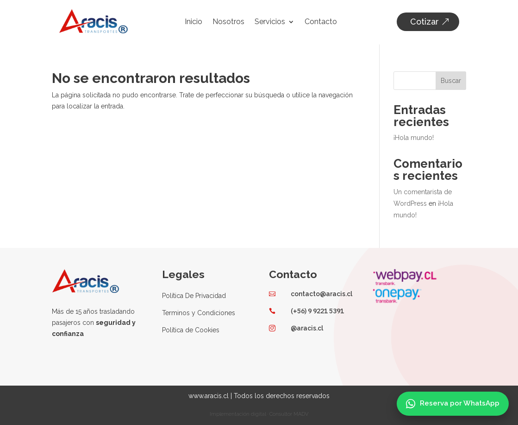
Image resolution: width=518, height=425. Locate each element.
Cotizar (424, 21)
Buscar (451, 79)
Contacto (321, 22)
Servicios (270, 22)
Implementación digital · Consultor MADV (259, 413)
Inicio (193, 22)
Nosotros (228, 22)
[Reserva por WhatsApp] (453, 404)
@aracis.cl (307, 327)
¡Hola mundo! (413, 136)
